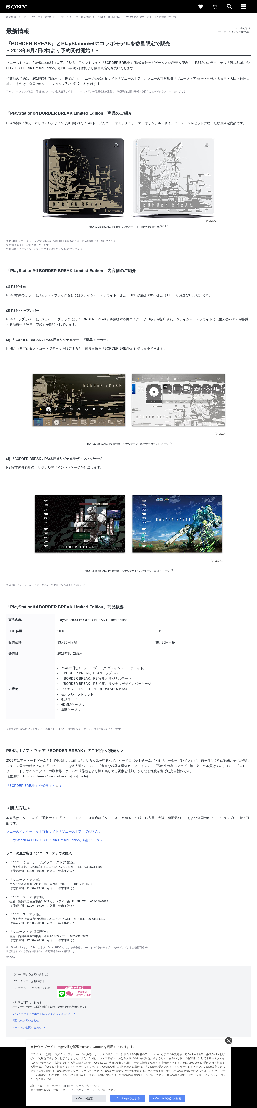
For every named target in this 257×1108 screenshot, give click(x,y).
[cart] (215, 6)
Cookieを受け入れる (168, 1098)
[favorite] (200, 6)
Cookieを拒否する (128, 1098)
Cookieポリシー (72, 1085)
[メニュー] (244, 6)
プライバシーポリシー (84, 1090)
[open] (229, 6)
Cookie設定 (85, 1098)
